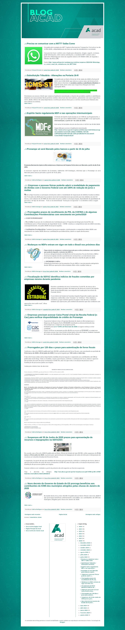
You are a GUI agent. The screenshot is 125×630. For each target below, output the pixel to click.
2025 (80, 529)
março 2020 (84, 610)
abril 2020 (83, 608)
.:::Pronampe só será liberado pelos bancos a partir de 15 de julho (57, 149)
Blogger (62, 622)
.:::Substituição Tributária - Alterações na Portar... (88, 563)
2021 (80, 538)
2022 (80, 536)
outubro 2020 (84, 547)
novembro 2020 (85, 545)
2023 (80, 533)
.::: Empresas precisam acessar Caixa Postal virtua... (89, 590)
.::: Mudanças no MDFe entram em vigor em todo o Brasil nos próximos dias (62, 244)
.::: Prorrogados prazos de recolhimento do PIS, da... (88, 578)
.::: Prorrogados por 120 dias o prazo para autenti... (89, 594)
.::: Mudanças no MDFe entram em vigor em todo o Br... (90, 582)
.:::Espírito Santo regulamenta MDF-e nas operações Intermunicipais (58, 113)
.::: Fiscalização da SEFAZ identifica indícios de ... (87, 586)
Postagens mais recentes (32, 514)
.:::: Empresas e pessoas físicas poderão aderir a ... (89, 575)
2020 (80, 540)
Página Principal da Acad (33, 528)
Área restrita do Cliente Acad (35, 530)
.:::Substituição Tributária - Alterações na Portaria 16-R (51, 75)
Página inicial (63, 514)
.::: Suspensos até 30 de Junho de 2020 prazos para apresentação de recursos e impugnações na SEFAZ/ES (58, 438)
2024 (80, 531)
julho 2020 (83, 554)
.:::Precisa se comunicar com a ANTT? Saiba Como (49, 43)
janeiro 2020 (84, 615)
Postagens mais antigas (93, 514)
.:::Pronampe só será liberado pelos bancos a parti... (89, 571)
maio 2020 (83, 605)
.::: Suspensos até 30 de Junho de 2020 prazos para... (90, 598)
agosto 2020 (84, 552)
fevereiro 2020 (85, 612)
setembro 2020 (85, 550)
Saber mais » (28, 103)
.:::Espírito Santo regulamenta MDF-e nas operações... (89, 567)
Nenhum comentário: (66, 70)
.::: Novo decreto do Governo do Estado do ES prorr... (89, 601)
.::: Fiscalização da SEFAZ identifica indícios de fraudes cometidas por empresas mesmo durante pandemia (59, 278)
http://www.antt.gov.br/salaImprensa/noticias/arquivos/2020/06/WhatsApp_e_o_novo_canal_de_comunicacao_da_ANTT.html (72, 63)
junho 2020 (84, 557)
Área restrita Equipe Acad (34, 526)
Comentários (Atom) (36, 517)
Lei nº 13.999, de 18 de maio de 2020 (65, 327)
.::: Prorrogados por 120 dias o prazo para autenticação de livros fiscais (59, 347)
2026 (80, 526)
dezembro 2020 (85, 543)
